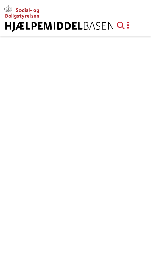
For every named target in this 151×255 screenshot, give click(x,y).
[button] (123, 25)
